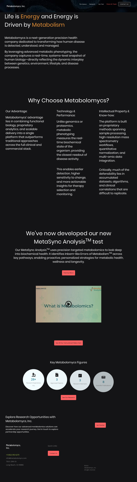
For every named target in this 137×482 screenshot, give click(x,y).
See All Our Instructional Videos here (68, 343)
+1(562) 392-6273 (12, 455)
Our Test (101, 4)
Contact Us (124, 4)
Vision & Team (112, 4)
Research (92, 4)
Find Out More (69, 275)
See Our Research (68, 403)
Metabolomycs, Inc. (16, 6)
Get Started (100, 425)
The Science (83, 4)
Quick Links (52, 446)
